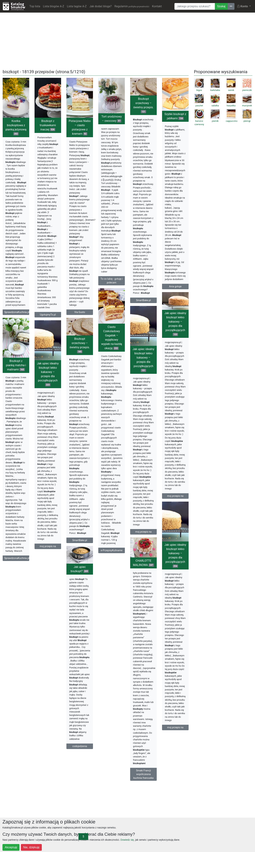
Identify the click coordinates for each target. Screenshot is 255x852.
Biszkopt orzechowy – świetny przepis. (143, 105)
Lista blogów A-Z (53, 6)
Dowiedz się (127, 839)
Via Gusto (79, 312)
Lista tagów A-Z (77, 6)
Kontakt (157, 6)
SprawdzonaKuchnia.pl (16, 312)
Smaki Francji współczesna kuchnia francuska (143, 774)
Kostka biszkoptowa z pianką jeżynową (15, 127)
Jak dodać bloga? (100, 6)
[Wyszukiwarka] (194, 6)
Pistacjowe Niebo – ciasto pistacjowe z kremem (80, 127)
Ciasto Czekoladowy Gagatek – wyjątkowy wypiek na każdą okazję (111, 337)
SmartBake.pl (143, 300)
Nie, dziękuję (31, 847)
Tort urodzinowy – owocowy (111, 118)
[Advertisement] (127, 40)
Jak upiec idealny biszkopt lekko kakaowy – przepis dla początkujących (175, 323)
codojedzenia (79, 746)
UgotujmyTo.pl (48, 314)
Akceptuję (11, 847)
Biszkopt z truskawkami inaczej (48, 125)
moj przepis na (175, 496)
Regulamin (131, 6)
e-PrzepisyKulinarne (112, 550)
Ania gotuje (175, 286)
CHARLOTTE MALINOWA (143, 563)
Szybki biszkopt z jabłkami (175, 116)
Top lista (34, 6)
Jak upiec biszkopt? (80, 569)
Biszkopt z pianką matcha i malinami (16, 365)
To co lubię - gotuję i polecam (112, 280)
